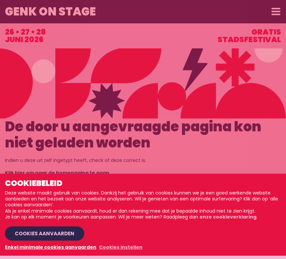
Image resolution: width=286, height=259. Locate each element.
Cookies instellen (121, 247)
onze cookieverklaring (227, 217)
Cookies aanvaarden (44, 233)
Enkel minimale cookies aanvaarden (50, 247)
